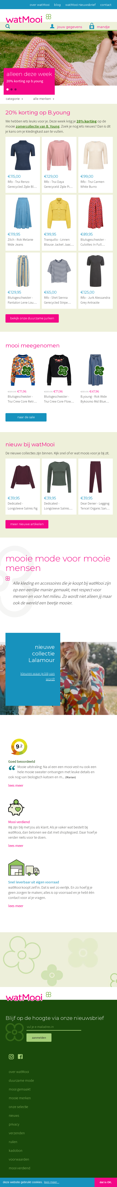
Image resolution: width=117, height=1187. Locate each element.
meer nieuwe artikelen (27, 524)
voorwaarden (19, 1159)
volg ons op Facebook (22, 1057)
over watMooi (19, 1071)
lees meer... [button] (51, 1182)
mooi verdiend (19, 1168)
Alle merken (42, 99)
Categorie (13, 99)
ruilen (13, 1141)
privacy (14, 1124)
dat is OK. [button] (106, 1182)
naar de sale (26, 417)
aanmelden (39, 1037)
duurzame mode (21, 1080)
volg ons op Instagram (13, 1057)
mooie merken (20, 1098)
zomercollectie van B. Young (38, 126)
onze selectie (18, 1106)
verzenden (17, 1133)
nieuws (14, 1115)
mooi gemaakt (19, 1089)
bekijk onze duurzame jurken (32, 318)
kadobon (15, 1150)
